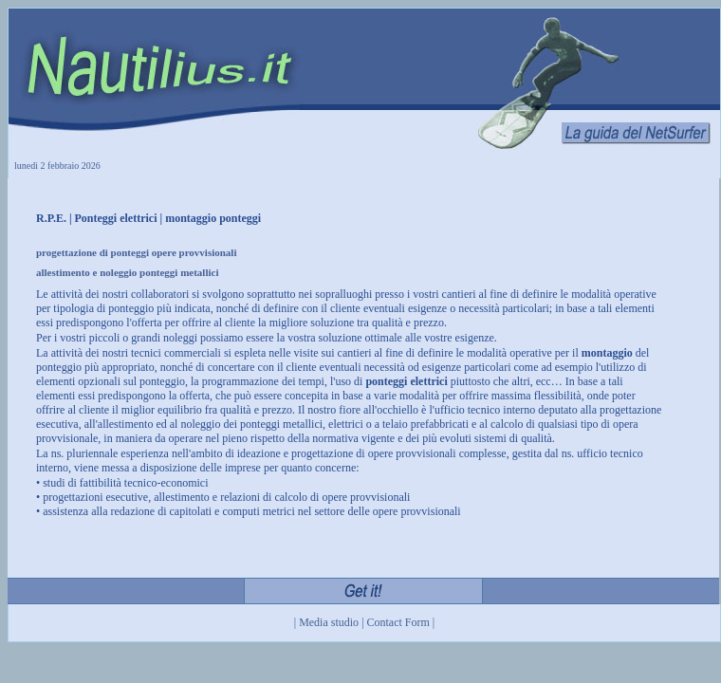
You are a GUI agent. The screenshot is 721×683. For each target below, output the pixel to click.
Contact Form (398, 622)
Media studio (329, 622)
